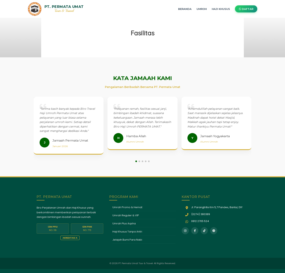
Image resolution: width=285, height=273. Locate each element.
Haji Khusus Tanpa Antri (127, 231)
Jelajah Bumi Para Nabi (127, 240)
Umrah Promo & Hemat (127, 207)
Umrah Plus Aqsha (124, 223)
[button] (136, 161)
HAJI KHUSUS (221, 8)
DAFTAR (246, 8)
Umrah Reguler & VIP (125, 215)
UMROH (202, 8)
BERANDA (185, 8)
